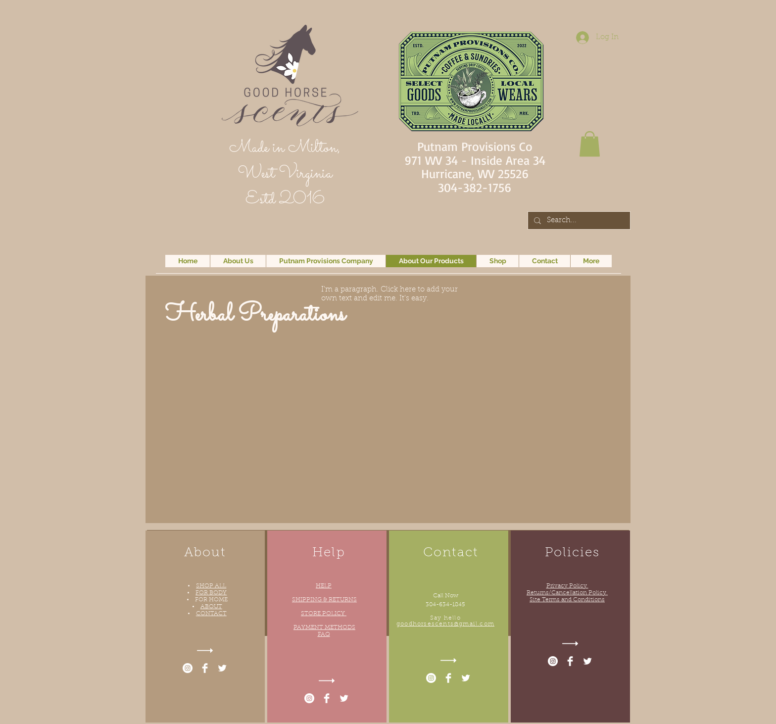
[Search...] (578, 221)
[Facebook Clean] (205, 668)
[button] (589, 143)
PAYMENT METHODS (324, 627)
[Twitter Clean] (222, 668)
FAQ (324, 634)
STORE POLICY (323, 614)
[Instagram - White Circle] (188, 668)
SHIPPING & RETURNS (324, 600)
